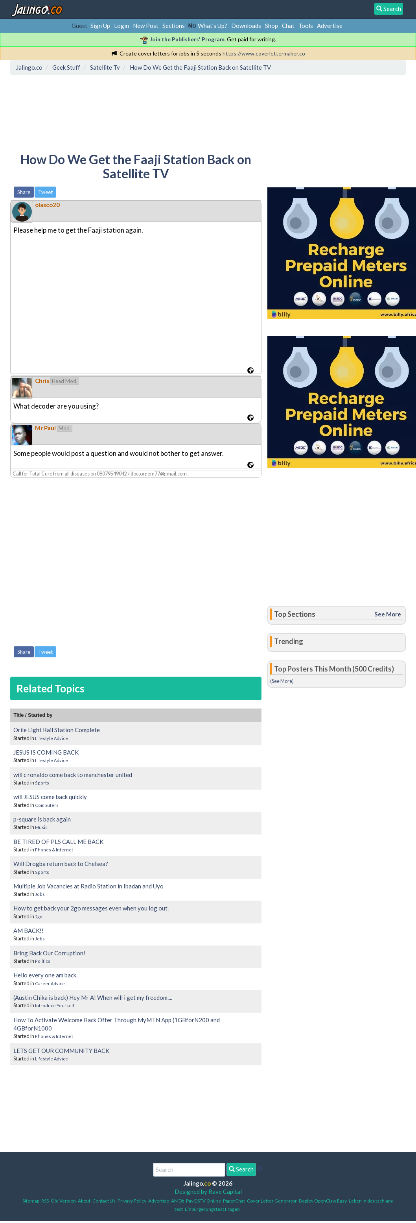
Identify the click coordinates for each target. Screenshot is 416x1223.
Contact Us (104, 1201)
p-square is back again (42, 819)
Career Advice (50, 983)
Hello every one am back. (45, 975)
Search (241, 1169)
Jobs (40, 894)
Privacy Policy (132, 1201)
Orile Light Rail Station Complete (56, 729)
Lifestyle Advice (51, 738)
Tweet (45, 192)
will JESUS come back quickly (50, 796)
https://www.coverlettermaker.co (264, 53)
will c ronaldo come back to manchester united (72, 774)
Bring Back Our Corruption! (49, 953)
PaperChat (234, 1201)
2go (38, 916)
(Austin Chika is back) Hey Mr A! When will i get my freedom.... (92, 997)
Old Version (63, 1201)
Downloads (246, 25)
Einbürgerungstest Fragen (212, 1209)
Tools (305, 25)
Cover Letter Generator (272, 1201)
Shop (271, 25)
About (84, 1201)
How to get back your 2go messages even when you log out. (91, 908)
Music (41, 827)
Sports (42, 782)
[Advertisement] (156, 112)
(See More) (282, 681)
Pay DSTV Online (203, 1201)
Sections (173, 25)
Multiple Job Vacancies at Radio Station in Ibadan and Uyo (88, 886)
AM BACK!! (28, 930)
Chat (288, 25)
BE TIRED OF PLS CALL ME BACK (58, 841)
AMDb (177, 1201)
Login (121, 25)
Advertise (329, 25)
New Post (145, 25)
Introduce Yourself (54, 1005)
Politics (42, 961)
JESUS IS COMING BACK (46, 752)
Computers (47, 805)
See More (387, 614)
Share (23, 192)
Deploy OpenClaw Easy (323, 1201)
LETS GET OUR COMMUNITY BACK (61, 1050)
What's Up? (212, 25)
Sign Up (100, 25)
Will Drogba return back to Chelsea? (60, 863)
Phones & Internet (54, 849)
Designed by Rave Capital (208, 1191)
